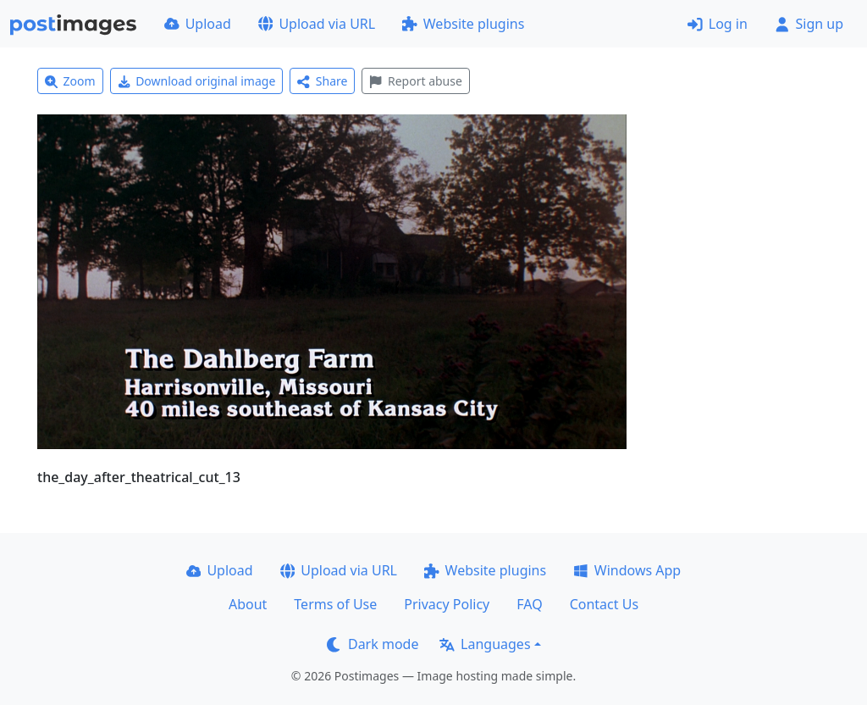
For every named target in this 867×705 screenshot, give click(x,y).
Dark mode (372, 644)
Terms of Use (335, 604)
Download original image (197, 81)
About (248, 604)
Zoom (70, 81)
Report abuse (415, 81)
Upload (197, 23)
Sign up (809, 23)
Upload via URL (316, 23)
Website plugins (463, 23)
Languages (484, 644)
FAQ (529, 604)
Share (322, 81)
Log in (718, 23)
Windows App (627, 570)
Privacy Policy (446, 604)
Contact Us (604, 604)
